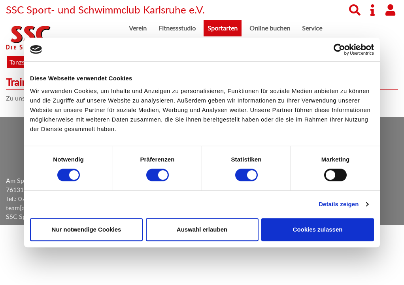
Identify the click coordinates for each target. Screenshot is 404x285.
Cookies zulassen (318, 229)
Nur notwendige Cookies (86, 229)
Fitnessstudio (177, 28)
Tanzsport (22, 62)
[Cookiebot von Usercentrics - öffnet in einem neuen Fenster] (339, 49)
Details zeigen (339, 204)
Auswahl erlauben (202, 229)
